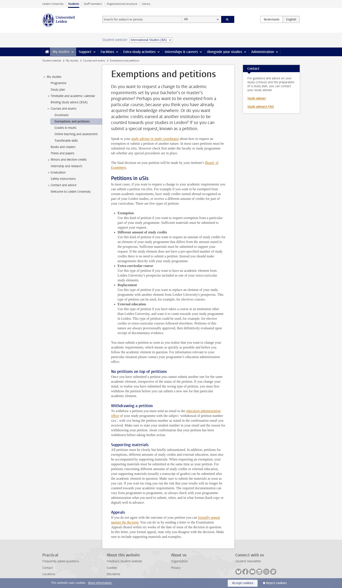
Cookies (112, 568)
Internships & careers (181, 51)
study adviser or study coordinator (155, 139)
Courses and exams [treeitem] (61, 109)
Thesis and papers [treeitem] (62, 153)
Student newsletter (248, 561)
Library (146, 4)
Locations (48, 574)
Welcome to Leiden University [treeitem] (71, 192)
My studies (61, 51)
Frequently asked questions (60, 561)
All (186, 19)
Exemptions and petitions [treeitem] (72, 121)
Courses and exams (94, 60)
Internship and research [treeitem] (66, 166)
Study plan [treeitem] (58, 90)
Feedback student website (124, 561)
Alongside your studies (224, 51)
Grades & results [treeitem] (65, 128)
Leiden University (52, 4)
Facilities (107, 51)
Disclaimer (113, 574)
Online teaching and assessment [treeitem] (76, 134)
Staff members (93, 4)
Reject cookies (276, 583)
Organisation (179, 561)
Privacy (176, 568)
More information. (100, 583)
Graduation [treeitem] (56, 172)
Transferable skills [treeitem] (66, 141)
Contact (47, 568)
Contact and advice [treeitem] (61, 185)
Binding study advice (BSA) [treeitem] (69, 102)
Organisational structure (122, 4)
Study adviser (256, 98)
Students (73, 4)
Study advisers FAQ (260, 107)
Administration (262, 51)
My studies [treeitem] (52, 77)
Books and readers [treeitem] (63, 147)
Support (85, 51)
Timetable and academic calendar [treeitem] (70, 96)
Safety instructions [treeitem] (63, 179)
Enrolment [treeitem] (61, 115)
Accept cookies (242, 583)
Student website (51, 60)
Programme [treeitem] (58, 83)
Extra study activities (139, 51)
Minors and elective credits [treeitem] (66, 160)
